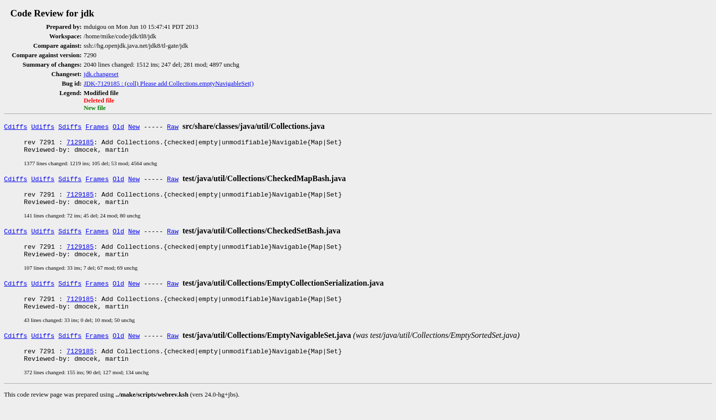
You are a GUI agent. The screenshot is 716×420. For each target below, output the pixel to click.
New (134, 126)
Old (118, 126)
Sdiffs (70, 126)
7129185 (80, 143)
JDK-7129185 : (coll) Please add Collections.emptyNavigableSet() (169, 83)
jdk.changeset (101, 74)
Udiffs (43, 126)
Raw (173, 126)
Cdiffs (15, 126)
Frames (97, 126)
